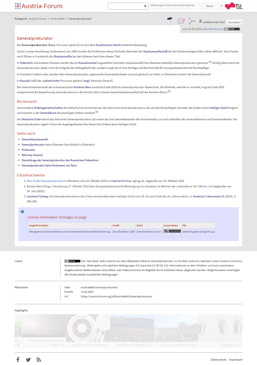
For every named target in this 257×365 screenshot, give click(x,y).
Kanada (25, 81)
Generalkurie (48, 113)
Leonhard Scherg (37, 196)
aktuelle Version (212, 29)
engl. (87, 81)
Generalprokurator (162, 261)
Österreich (26, 63)
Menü (209, 6)
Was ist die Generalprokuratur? (46, 181)
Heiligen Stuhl (218, 108)
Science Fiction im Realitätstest (90, 345)
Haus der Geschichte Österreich (178, 345)
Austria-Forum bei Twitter (28, 360)
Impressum (236, 359)
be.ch (207, 186)
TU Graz (233, 6)
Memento (74, 181)
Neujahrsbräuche (230, 345)
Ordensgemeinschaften (48, 108)
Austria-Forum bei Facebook (18, 360)
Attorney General (32, 155)
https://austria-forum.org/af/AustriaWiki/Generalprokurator (116, 296)
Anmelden (234, 22)
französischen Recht (108, 45)
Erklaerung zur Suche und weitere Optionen (173, 5)
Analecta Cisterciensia (207, 196)
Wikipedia (133, 261)
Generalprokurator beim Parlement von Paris (49, 165)
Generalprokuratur (33, 144)
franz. (52, 45)
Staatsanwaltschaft (155, 51)
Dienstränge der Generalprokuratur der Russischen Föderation (60, 160)
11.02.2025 (181, 261)
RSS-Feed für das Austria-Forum (39, 360)
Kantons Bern (82, 87)
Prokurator (28, 150)
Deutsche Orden (31, 119)
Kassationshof (88, 63)
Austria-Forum (42, 6)
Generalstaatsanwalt (35, 139)
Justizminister (51, 81)
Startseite (18, 6)
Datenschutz (218, 359)
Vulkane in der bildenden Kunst (134, 345)
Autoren (194, 261)
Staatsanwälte (63, 56)
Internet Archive (121, 181)
